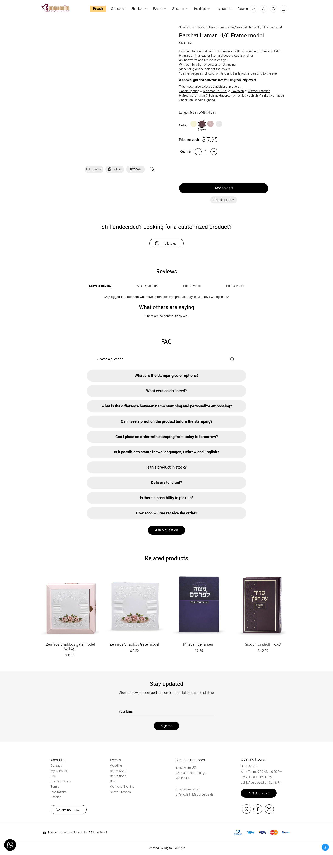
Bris (112, 781)
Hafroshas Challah (192, 95)
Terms (55, 786)
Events (159, 9)
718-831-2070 (258, 793)
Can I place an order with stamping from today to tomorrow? (166, 437)
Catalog (242, 9)
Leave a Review (100, 286)
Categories (118, 9)
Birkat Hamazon (273, 95)
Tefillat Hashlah (247, 95)
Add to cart (223, 188)
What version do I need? (166, 391)
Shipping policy (61, 781)
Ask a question (166, 530)
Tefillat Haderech (220, 95)
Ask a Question (147, 286)
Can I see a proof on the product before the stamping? (166, 421)
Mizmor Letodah (259, 91)
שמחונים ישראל (67, 809)
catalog (202, 27)
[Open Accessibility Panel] (325, 847)
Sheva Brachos (120, 792)
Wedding (116, 765)
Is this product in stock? (166, 467)
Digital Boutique (174, 848)
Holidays (202, 9)
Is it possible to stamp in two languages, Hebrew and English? (166, 452)
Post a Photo (235, 286)
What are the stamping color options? (167, 376)
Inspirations (223, 9)
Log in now (221, 296)
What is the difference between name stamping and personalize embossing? (166, 406)
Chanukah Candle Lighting (197, 100)
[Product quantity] (206, 151)
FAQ (53, 776)
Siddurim (180, 9)
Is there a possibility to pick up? (166, 498)
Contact (56, 765)
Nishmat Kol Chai (215, 91)
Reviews (135, 169)
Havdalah (237, 91)
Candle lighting (189, 91)
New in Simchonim (221, 27)
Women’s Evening (122, 786)
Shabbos (139, 9)
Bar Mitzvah (118, 771)
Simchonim (186, 27)
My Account (59, 771)
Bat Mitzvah (118, 776)
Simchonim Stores (190, 760)
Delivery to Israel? (166, 483)
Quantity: (186, 151)
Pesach (98, 9)
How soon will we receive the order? (166, 513)
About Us (58, 760)
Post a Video (192, 286)
